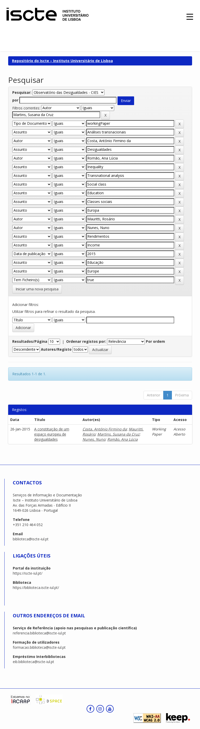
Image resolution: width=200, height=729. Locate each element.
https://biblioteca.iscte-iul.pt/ (36, 587)
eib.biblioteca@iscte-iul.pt (33, 661)
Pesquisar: (21, 92)
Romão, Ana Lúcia (122, 439)
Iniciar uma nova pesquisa (37, 289)
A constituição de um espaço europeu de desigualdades (51, 434)
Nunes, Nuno (94, 439)
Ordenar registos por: (86, 341)
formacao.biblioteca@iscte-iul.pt (39, 647)
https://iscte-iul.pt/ (27, 573)
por (15, 100)
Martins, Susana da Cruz (118, 434)
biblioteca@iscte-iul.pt (31, 539)
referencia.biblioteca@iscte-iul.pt (39, 633)
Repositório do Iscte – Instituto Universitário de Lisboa (62, 60)
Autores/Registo (56, 349)
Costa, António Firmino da (105, 429)
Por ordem (155, 341)
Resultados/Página (29, 341)
